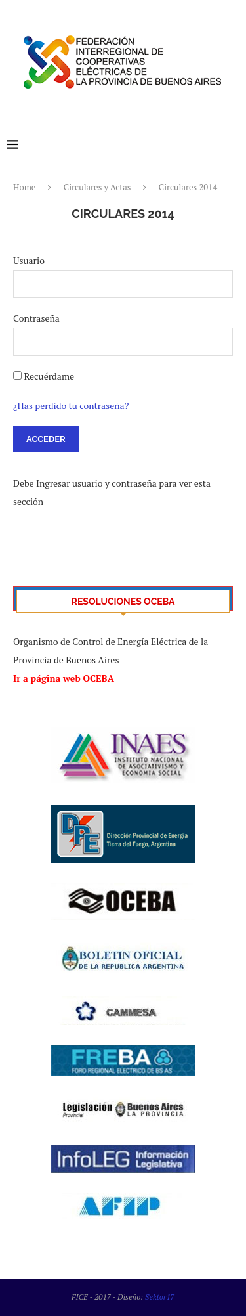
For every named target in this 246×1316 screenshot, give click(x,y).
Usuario (29, 260)
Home (24, 187)
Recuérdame (49, 376)
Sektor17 (159, 1297)
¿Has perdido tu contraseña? (71, 405)
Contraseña (36, 318)
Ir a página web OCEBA (63, 678)
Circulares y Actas (97, 187)
